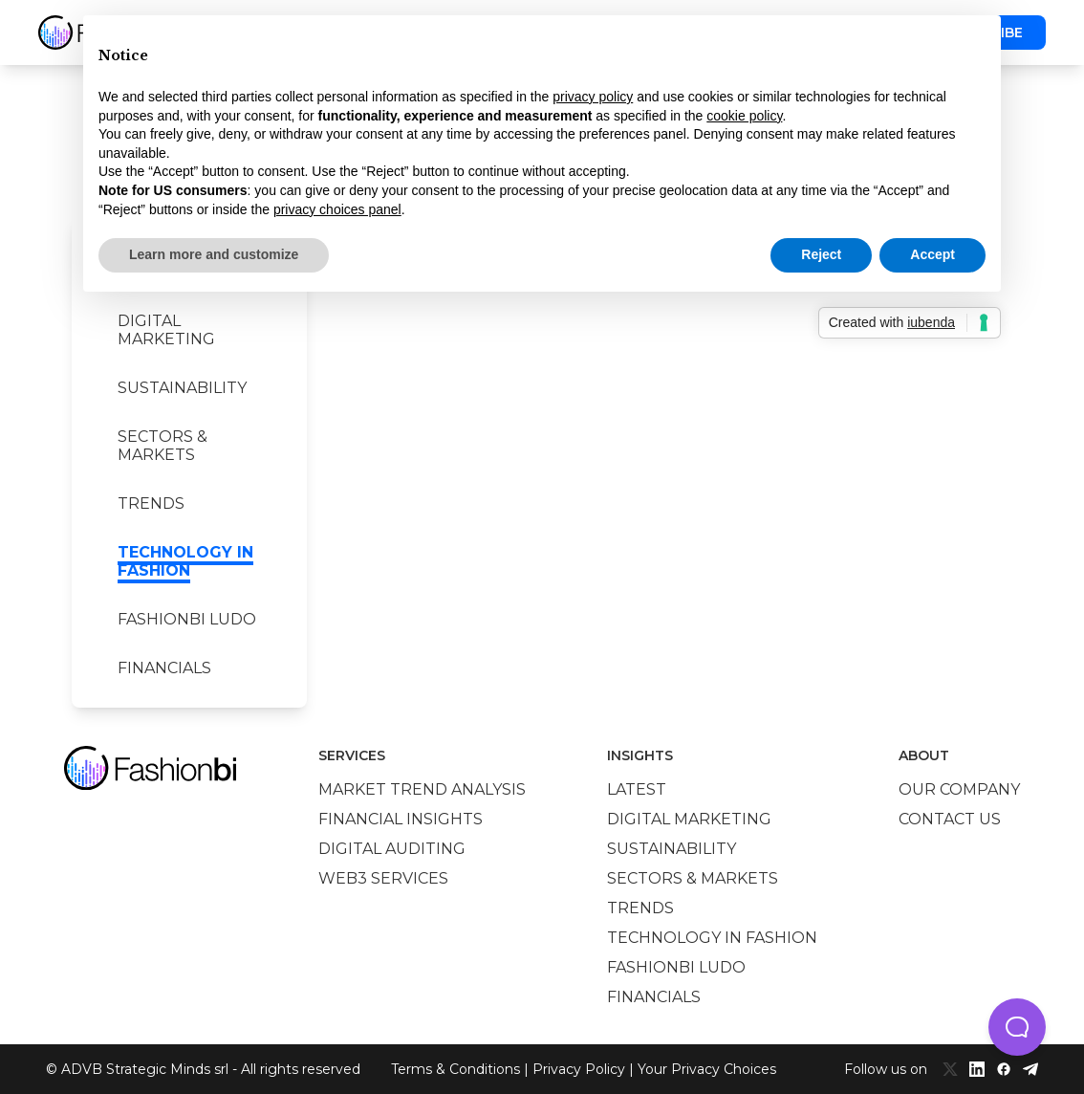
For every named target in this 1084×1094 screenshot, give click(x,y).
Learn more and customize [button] (213, 254)
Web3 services (383, 878)
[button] (1017, 1027)
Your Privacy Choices (707, 1069)
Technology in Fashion (185, 561)
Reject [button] (821, 254)
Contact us (950, 819)
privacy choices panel (337, 209)
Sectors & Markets (162, 445)
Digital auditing (392, 849)
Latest (636, 789)
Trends (151, 503)
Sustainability (182, 388)
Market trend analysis (422, 789)
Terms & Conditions (455, 1069)
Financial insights (400, 819)
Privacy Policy (578, 1069)
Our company (959, 789)
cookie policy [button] (744, 115)
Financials (164, 668)
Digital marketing (166, 330)
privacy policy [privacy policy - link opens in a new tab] (593, 96)
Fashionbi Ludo (187, 619)
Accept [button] (932, 254)
